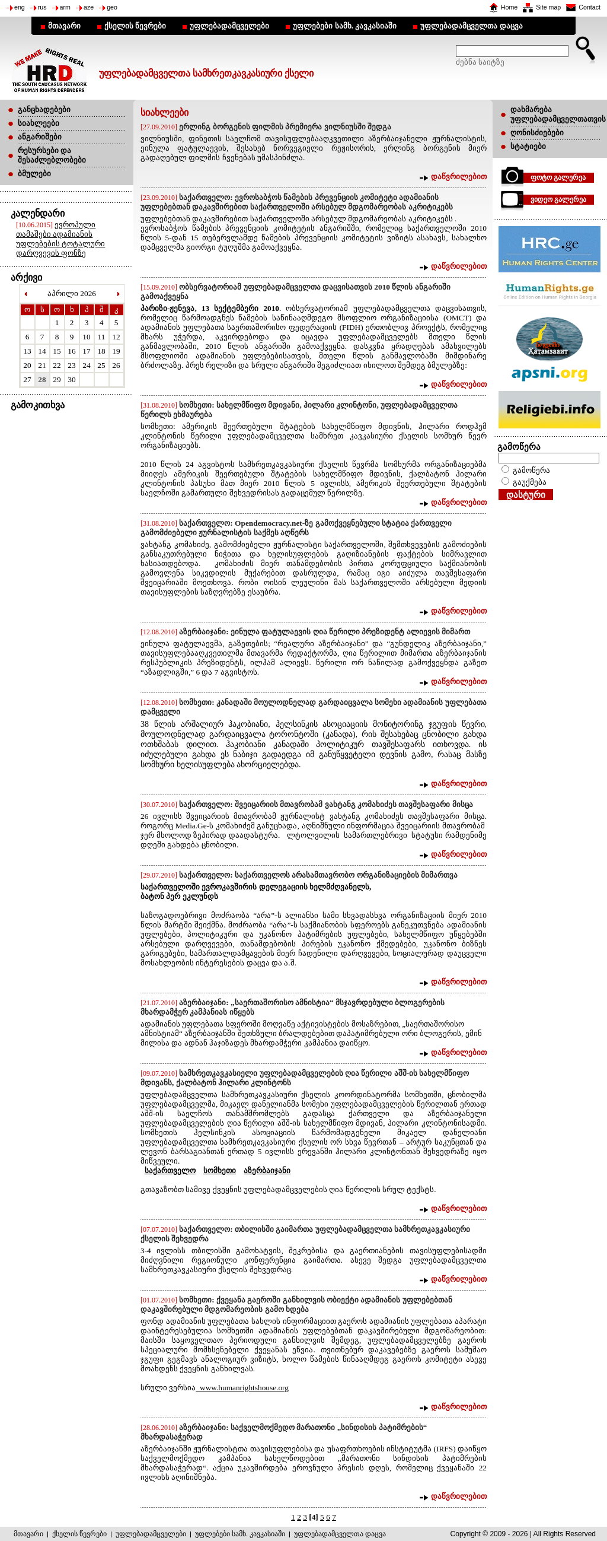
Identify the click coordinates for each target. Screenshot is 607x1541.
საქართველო (170, 1170)
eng (19, 7)
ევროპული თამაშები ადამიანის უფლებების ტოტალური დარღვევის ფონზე (60, 239)
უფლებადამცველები (229, 25)
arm (65, 7)
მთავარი (64, 25)
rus (42, 7)
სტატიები (528, 146)
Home (509, 7)
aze (89, 7)
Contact (589, 7)
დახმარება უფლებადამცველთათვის (558, 114)
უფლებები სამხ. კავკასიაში (345, 25)
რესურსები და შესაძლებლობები (52, 155)
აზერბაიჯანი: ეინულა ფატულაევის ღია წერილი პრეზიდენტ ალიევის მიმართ (324, 631)
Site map (548, 7)
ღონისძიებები (537, 132)
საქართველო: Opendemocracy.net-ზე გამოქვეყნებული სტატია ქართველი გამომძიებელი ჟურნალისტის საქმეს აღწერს (296, 528)
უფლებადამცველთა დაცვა (471, 25)
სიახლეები (38, 123)
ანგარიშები (40, 136)
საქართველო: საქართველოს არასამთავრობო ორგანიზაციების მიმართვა (318, 874)
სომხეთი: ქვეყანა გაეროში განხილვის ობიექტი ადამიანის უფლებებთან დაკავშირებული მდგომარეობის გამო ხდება (296, 1304)
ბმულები (34, 173)
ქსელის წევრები (135, 25)
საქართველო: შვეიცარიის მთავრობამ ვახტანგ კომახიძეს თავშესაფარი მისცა (325, 804)
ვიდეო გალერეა (558, 199)
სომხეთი (219, 1170)
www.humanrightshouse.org (242, 1387)
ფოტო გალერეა (558, 177)
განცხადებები (44, 109)
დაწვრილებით (459, 176)
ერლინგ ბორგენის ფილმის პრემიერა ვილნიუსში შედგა (285, 126)
